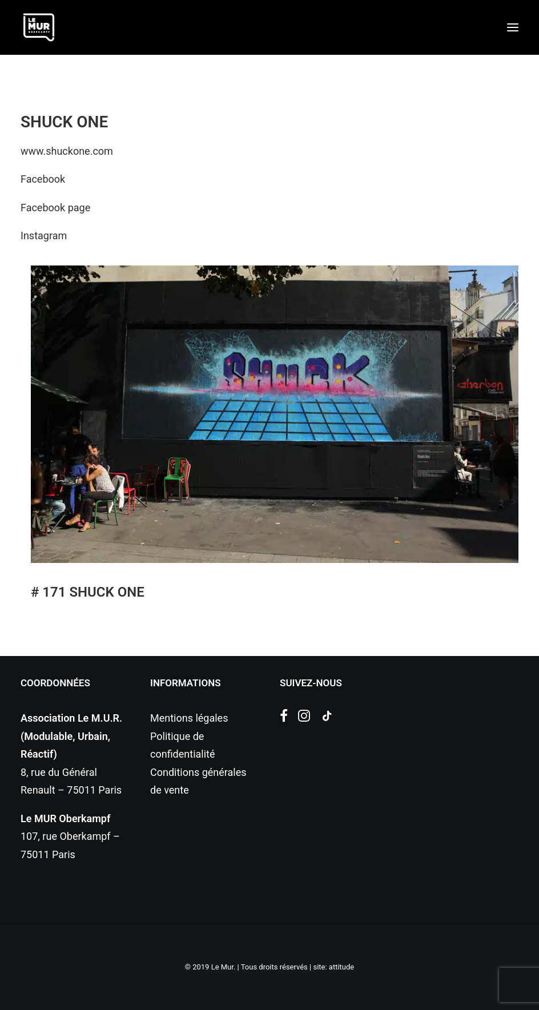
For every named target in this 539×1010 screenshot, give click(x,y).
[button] (512, 27)
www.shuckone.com (67, 151)
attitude (341, 967)
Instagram (44, 236)
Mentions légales (189, 718)
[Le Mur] (39, 27)
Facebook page (55, 208)
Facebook (43, 179)
